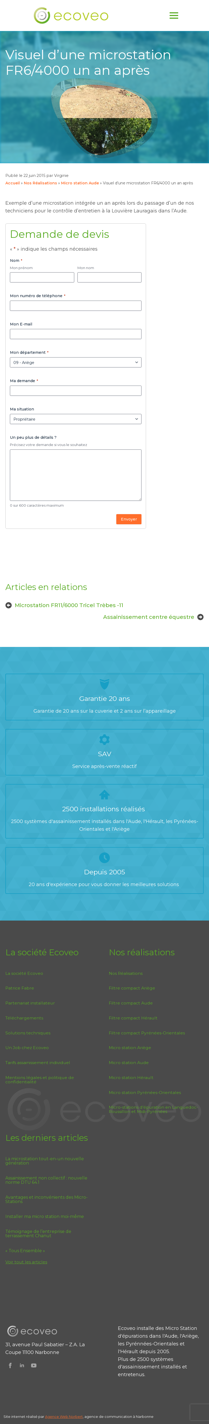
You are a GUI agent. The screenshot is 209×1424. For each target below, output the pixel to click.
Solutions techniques (27, 1032)
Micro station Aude (80, 183)
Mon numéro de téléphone (37, 295)
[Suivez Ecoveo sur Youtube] (34, 1365)
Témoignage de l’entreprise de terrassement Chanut (38, 1233)
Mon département (29, 352)
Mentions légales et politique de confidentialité (39, 1079)
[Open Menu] (174, 15)
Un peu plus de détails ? (33, 437)
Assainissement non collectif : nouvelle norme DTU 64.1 (46, 1180)
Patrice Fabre (19, 988)
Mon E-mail (21, 324)
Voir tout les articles (26, 1261)
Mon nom (85, 268)
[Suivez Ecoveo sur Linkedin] (22, 1365)
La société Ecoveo (24, 973)
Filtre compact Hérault (133, 1018)
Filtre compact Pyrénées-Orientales (147, 1032)
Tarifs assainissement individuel (37, 1062)
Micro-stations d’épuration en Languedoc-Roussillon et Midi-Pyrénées (153, 1109)
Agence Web (57, 1417)
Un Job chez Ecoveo (27, 1047)
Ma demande (24, 380)
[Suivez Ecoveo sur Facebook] (10, 1365)
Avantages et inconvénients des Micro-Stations (46, 1199)
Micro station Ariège (130, 1047)
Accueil (12, 183)
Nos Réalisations (40, 183)
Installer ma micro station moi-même (44, 1217)
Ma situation (22, 409)
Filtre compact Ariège (132, 988)
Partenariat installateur (30, 1003)
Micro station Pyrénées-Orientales (145, 1092)
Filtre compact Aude (131, 1003)
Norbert (76, 1417)
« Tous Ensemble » (25, 1251)
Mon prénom (21, 268)
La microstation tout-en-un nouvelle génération (44, 1161)
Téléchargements (24, 1018)
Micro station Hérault (131, 1077)
